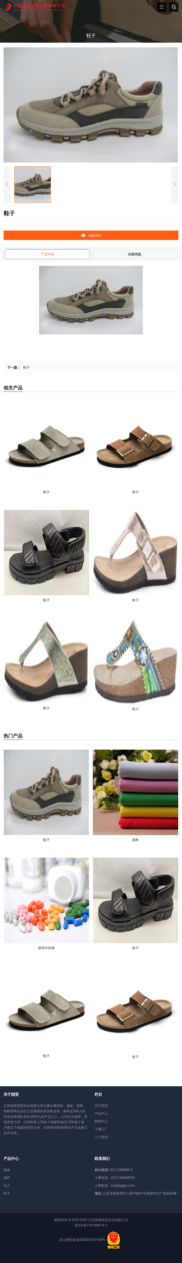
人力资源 (101, 1137)
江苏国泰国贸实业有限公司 (108, 1220)
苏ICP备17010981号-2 (91, 1225)
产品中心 (101, 1113)
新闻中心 (101, 1121)
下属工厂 (101, 1129)
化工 (7, 1185)
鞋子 (26, 367)
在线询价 (91, 235)
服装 (7, 1170)
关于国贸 (101, 1106)
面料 (7, 1178)
